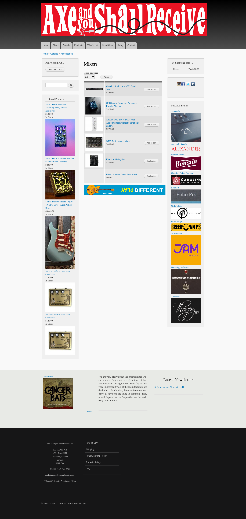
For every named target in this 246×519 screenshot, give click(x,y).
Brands (66, 45)
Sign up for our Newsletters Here (170, 387)
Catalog (54, 53)
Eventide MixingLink (115, 159)
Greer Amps (176, 221)
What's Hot (92, 45)
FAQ (88, 468)
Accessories (67, 53)
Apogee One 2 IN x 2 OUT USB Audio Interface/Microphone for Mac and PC (122, 123)
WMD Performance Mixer (118, 141)
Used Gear (107, 45)
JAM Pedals (176, 233)
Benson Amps (177, 154)
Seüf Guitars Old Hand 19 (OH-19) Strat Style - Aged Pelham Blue (59, 205)
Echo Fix (175, 188)
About (56, 45)
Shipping (90, 449)
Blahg (120, 45)
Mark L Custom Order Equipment (121, 174)
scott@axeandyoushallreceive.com (60, 475)
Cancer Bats (49, 376)
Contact (131, 45)
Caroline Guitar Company (182, 173)
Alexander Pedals (179, 144)
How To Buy (91, 443)
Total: (191, 69)
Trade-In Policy (93, 462)
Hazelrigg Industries (180, 267)
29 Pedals (175, 111)
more (89, 411)
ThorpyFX (176, 296)
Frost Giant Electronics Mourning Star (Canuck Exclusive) (56, 107)
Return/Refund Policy (96, 455)
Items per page (91, 72)
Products (78, 45)
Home (46, 45)
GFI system (176, 206)
